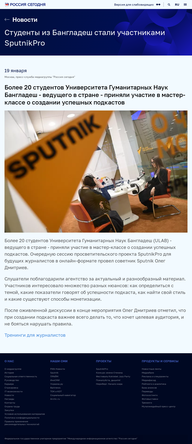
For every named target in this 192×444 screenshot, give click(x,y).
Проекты (103, 361)
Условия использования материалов (24, 413)
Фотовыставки (150, 398)
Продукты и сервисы (160, 361)
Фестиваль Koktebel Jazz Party (113, 376)
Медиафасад (149, 380)
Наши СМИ (59, 361)
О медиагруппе (12, 368)
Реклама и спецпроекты (155, 376)
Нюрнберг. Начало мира (109, 383)
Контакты (9, 402)
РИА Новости (57, 368)
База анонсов (149, 387)
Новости (9, 395)
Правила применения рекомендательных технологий (21, 423)
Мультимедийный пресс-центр (158, 406)
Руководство (11, 380)
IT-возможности (13, 391)
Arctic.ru (55, 398)
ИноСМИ (55, 380)
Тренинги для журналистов (35, 335)
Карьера (9, 383)
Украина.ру (56, 383)
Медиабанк (148, 372)
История (9, 372)
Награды (9, 398)
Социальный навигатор (63, 395)
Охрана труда (12, 406)
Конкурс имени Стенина (109, 372)
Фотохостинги (150, 395)
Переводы (147, 391)
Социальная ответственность (20, 376)
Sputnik (54, 372)
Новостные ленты (151, 368)
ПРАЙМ (54, 376)
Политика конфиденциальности (21, 417)
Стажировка (11, 387)
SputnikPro (102, 368)
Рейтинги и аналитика (154, 383)
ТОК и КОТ (56, 391)
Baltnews (55, 387)
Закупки (9, 410)
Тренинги (147, 402)
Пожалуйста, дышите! (108, 380)
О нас (9, 361)
